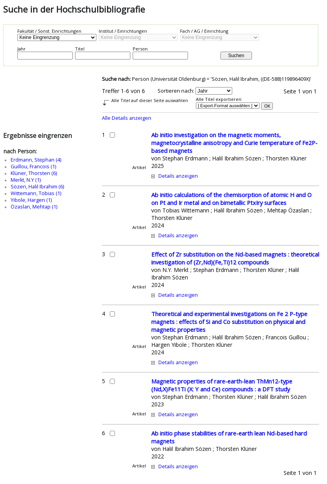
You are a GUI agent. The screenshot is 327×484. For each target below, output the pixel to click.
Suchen (236, 55)
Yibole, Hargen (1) (31, 200)
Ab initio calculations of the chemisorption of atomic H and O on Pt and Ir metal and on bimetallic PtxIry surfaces (231, 199)
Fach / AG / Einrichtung (204, 31)
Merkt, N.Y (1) (26, 180)
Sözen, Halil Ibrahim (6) (37, 186)
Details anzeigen (178, 176)
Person (140, 49)
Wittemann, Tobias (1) (36, 193)
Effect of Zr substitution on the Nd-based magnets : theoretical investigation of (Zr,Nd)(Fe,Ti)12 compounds (235, 258)
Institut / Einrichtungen (123, 31)
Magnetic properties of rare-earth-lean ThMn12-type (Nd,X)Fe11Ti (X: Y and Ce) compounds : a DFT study (221, 385)
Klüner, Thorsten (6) (34, 173)
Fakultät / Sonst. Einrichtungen (49, 31)
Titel (80, 49)
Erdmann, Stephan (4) (36, 159)
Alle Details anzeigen (126, 118)
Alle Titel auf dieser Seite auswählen (149, 100)
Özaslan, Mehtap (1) (34, 206)
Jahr (21, 49)
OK (267, 106)
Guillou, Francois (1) (33, 166)
